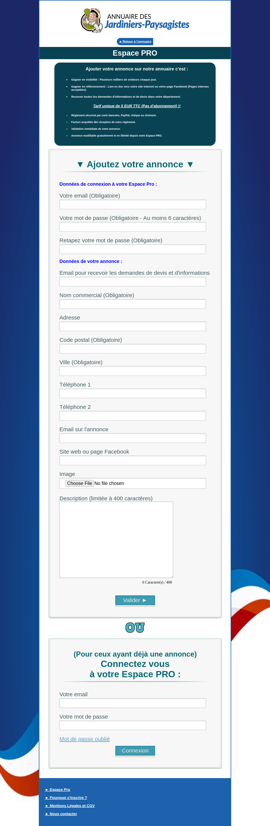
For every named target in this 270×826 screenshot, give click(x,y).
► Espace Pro (57, 789)
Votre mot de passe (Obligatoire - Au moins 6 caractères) (130, 218)
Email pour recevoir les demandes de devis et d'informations (134, 273)
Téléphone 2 (75, 407)
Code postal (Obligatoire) (90, 340)
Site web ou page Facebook (94, 451)
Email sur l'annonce (83, 429)
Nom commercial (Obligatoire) (96, 295)
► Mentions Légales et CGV (70, 806)
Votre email (73, 694)
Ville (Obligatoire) (81, 362)
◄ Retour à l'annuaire (135, 41)
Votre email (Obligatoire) (89, 196)
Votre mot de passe (83, 717)
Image (67, 474)
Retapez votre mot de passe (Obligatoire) (110, 240)
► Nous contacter (61, 814)
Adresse (69, 317)
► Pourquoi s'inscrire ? (66, 798)
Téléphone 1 (75, 384)
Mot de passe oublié (84, 739)
